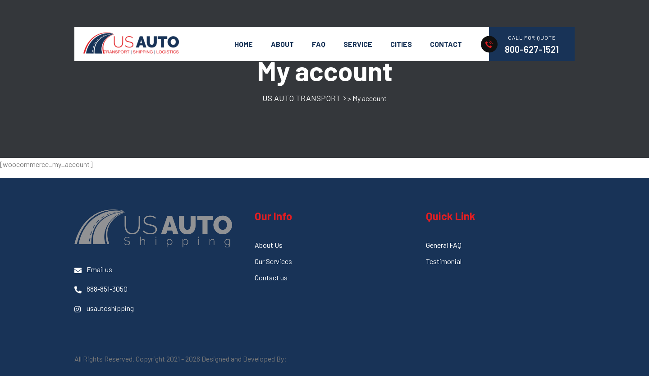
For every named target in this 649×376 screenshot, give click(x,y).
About (282, 44)
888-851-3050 (101, 288)
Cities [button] (401, 44)
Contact (446, 44)
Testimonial (444, 261)
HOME (243, 44)
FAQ (318, 44)
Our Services (273, 261)
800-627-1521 (532, 49)
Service (357, 44)
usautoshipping (104, 308)
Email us (93, 269)
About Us (269, 245)
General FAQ (444, 245)
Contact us (271, 277)
